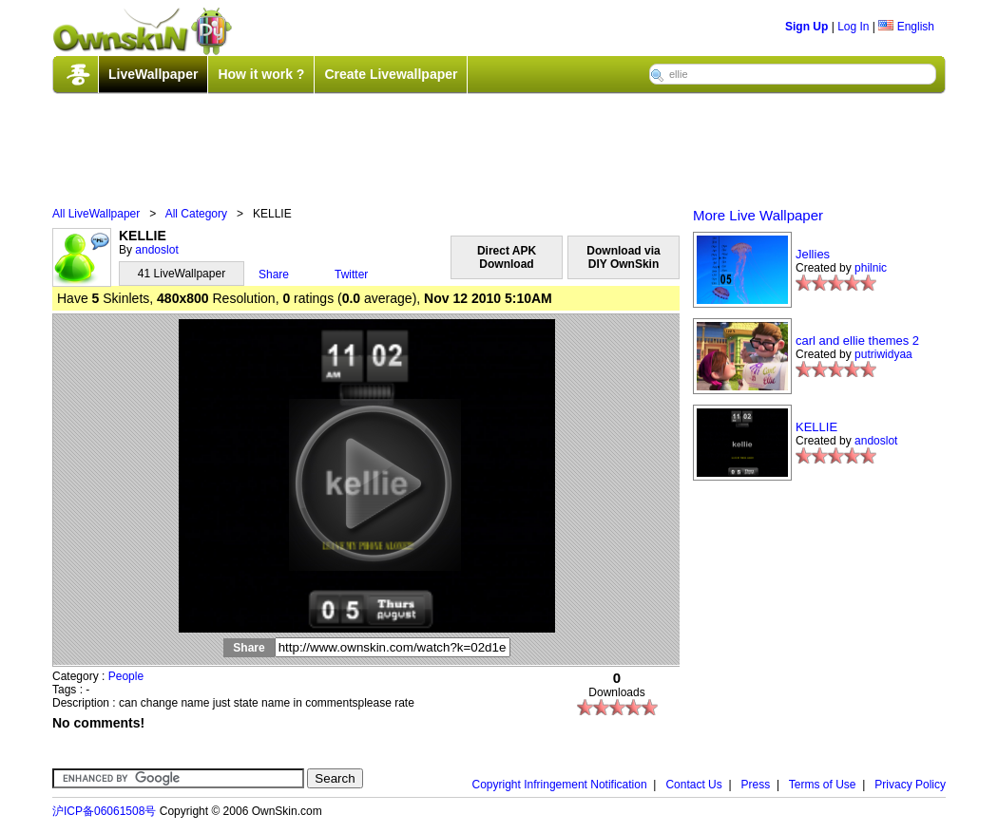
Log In (853, 26)
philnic (870, 268)
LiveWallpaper (153, 74)
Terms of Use (822, 784)
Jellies (813, 254)
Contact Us (693, 784)
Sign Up (806, 26)
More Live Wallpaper (758, 215)
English (906, 26)
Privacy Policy (910, 784)
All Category (196, 213)
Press (756, 784)
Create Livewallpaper (390, 74)
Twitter (351, 274)
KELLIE (816, 427)
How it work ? (261, 74)
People (126, 676)
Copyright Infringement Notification (559, 784)
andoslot (156, 249)
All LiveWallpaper (96, 213)
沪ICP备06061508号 (104, 811)
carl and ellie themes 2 (857, 340)
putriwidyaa (883, 354)
